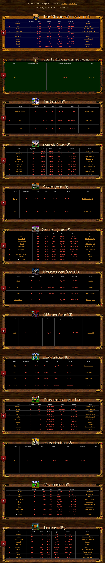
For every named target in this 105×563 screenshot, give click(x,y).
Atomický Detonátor (22, 254)
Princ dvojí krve (90, 300)
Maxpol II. (18, 36)
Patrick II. (18, 34)
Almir (19, 507)
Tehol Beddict (22, 241)
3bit (18, 26)
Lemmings (88, 44)
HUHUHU (19, 174)
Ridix (18, 417)
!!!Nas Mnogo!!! (88, 39)
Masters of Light (90, 427)
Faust (15, 385)
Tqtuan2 (18, 427)
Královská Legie (90, 246)
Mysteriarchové (89, 171)
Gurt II (18, 429)
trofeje (64, 3)
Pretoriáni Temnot (89, 111)
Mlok (18, 554)
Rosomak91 (18, 557)
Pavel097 (23, 259)
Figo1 (19, 502)
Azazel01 (19, 164)
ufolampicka (19, 504)
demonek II (19, 509)
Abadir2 (19, 496)
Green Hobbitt (87, 557)
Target (18, 28)
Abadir (22, 251)
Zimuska (19, 169)
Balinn (20, 491)
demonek (18, 406)
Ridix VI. (18, 544)
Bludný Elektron (20, 111)
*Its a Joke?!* (18, 300)
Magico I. (18, 552)
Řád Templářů (87, 552)
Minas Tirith (87, 554)
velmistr (18, 422)
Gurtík (18, 46)
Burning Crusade (89, 166)
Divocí (88, 34)
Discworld (89, 161)
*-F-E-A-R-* (21, 246)
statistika (72, 3)
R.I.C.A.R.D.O (19, 161)
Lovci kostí (88, 26)
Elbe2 (18, 409)
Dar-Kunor (19, 166)
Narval (22, 244)
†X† (18, 293)
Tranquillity (21, 256)
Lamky (88, 23)
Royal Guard (89, 174)
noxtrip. (18, 39)
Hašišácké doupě (88, 28)
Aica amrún (89, 491)
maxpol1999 (21, 249)
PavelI (20, 512)
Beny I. (18, 549)
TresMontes (20, 499)
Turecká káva (18, 31)
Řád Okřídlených (90, 239)
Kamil (18, 44)
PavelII (18, 41)
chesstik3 (18, 23)
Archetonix (18, 547)
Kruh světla (89, 120)
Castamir (19, 171)
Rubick (20, 128)
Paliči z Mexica (89, 499)
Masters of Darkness (88, 31)
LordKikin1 (21, 239)
